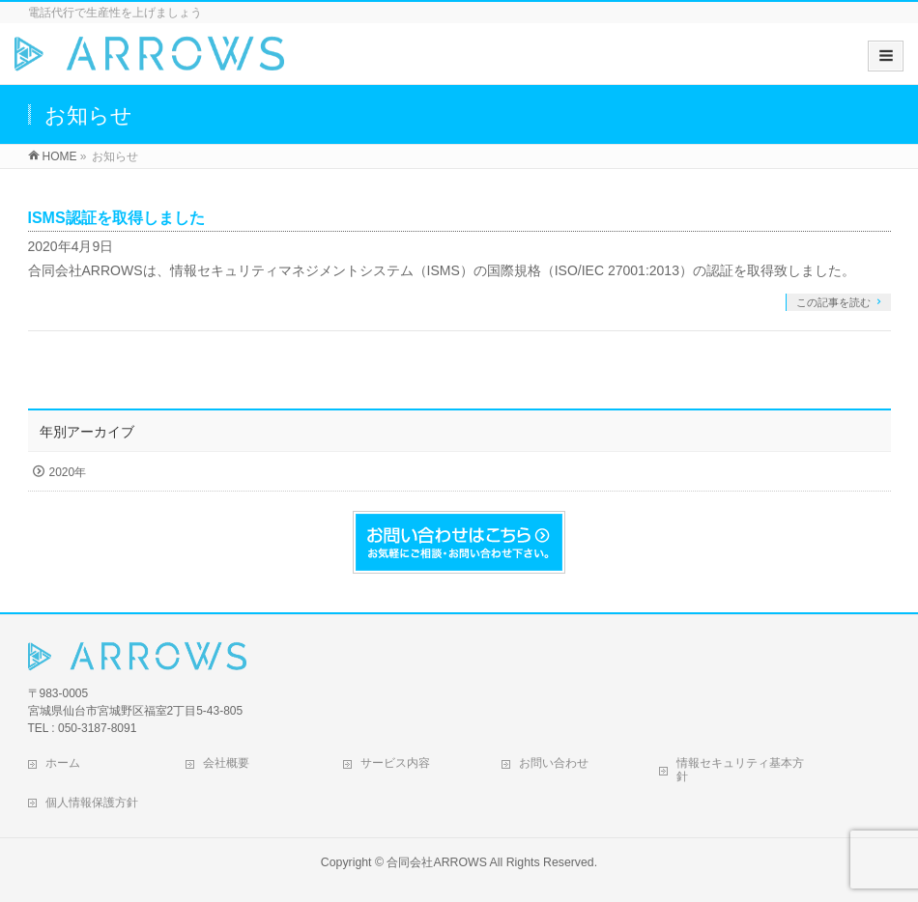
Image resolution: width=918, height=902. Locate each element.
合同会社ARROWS (436, 862)
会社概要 (226, 763)
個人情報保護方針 (91, 802)
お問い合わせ (553, 763)
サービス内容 (395, 763)
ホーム (62, 763)
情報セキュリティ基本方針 (740, 769)
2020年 (68, 472)
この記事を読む (833, 302)
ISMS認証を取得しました (116, 218)
